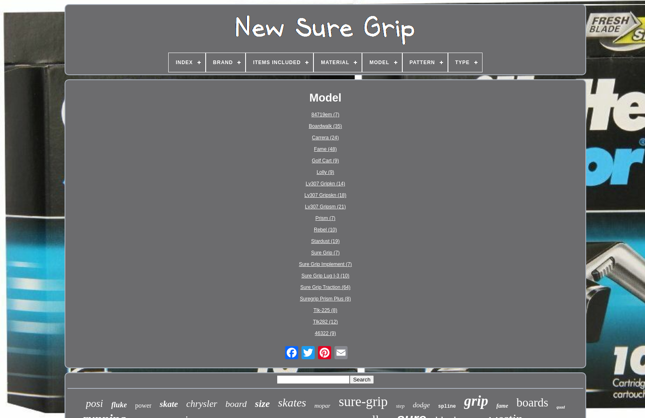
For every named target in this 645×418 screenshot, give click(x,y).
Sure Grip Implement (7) (325, 264)
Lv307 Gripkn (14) (325, 184)
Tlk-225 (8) (325, 310)
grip (476, 401)
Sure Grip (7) (325, 253)
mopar (322, 405)
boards (532, 402)
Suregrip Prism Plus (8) (325, 299)
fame (502, 406)
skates (292, 402)
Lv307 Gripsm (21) (325, 207)
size (262, 403)
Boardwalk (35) (325, 126)
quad (561, 407)
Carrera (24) (325, 138)
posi (94, 403)
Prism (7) (326, 218)
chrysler (201, 404)
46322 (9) (325, 333)
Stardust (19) (325, 241)
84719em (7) (325, 115)
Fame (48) (325, 149)
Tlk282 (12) (325, 322)
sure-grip (363, 401)
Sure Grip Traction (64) (325, 287)
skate (169, 404)
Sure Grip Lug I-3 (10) (326, 276)
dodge (421, 405)
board (236, 404)
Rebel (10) (325, 230)
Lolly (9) (325, 172)
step (400, 406)
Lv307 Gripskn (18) (325, 195)
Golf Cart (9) (325, 161)
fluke (119, 405)
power (143, 405)
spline (447, 406)
